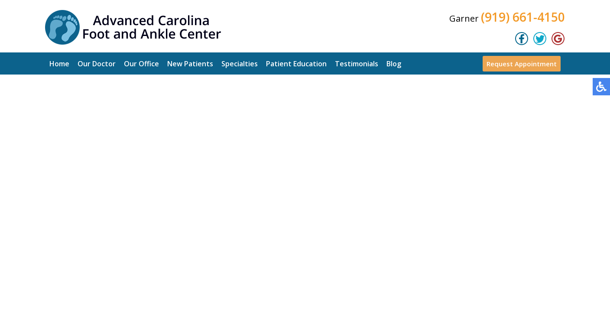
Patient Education (296, 63)
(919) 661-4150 (523, 17)
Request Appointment (522, 63)
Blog (393, 63)
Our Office (141, 63)
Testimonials (356, 63)
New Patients (190, 63)
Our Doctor (97, 63)
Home (59, 63)
